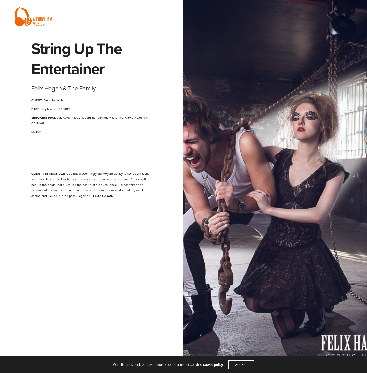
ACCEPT (241, 365)
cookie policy (213, 365)
